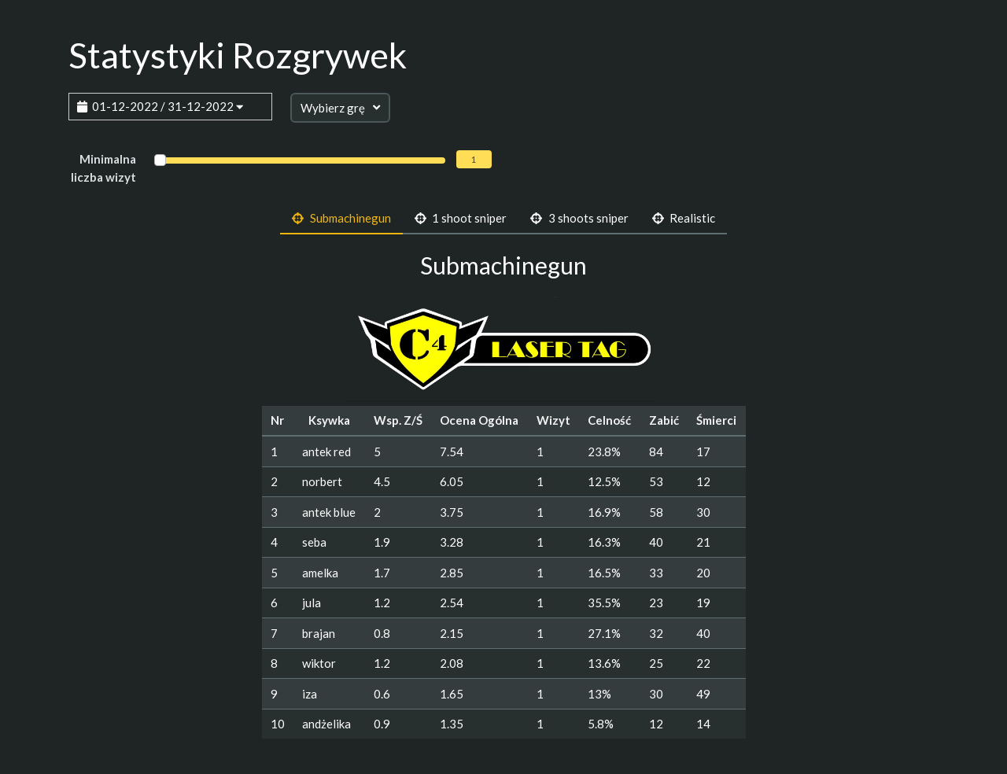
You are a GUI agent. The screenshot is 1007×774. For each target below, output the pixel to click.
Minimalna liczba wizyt (103, 168)
